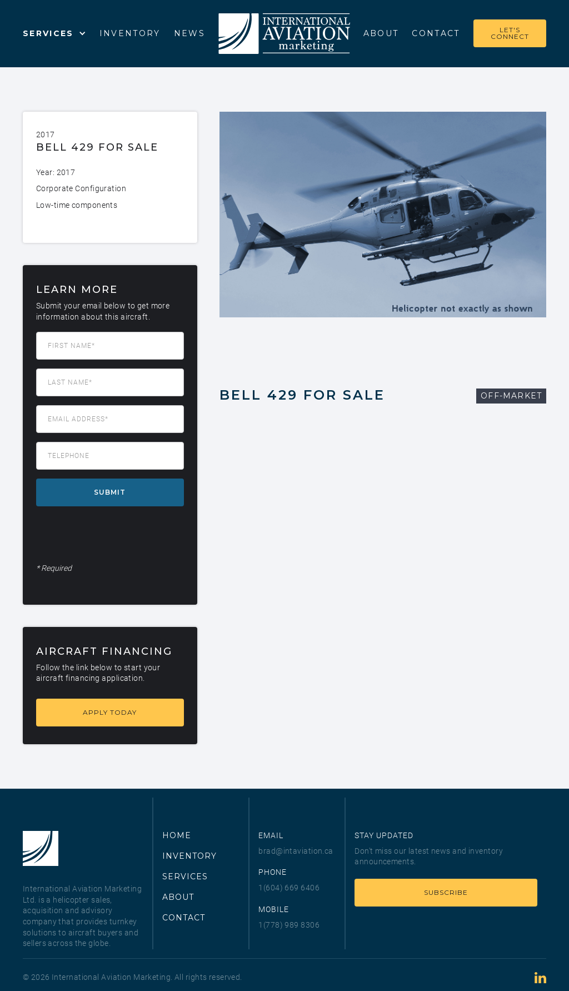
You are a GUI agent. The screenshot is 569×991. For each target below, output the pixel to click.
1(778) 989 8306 (289, 924)
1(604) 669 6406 (289, 887)
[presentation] (120, 537)
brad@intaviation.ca (295, 850)
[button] (54, 33)
